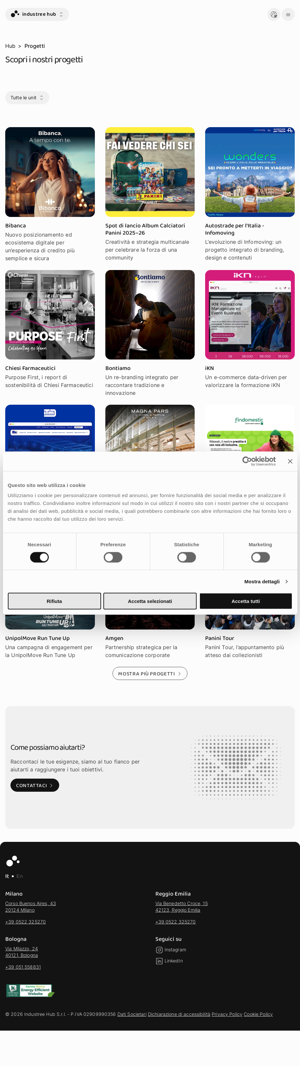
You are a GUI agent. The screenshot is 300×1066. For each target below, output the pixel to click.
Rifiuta (54, 601)
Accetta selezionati (150, 601)
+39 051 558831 (23, 967)
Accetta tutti (246, 601)
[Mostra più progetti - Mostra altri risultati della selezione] (150, 673)
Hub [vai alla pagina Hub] (10, 46)
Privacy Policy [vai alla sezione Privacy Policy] (227, 1014)
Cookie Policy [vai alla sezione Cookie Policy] (258, 1014)
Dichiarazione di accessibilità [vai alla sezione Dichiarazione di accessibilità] (179, 1014)
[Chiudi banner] (290, 461)
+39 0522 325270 (25, 921)
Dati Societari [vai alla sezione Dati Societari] (132, 1014)
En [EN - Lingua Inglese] (19, 876)
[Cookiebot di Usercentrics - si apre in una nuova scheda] (247, 461)
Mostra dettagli (262, 581)
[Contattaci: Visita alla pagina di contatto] (34, 785)
